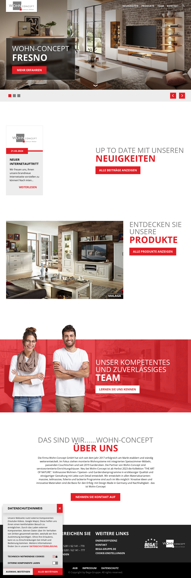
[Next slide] (182, 96)
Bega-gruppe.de (106, 549)
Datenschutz (109, 568)
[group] (95, 260)
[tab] (9, 95)
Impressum (89, 568)
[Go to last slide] (173, 96)
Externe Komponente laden (24, 563)
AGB (75, 568)
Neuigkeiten (130, 6)
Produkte (147, 6)
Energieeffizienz (106, 540)
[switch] (55, 563)
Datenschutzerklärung (43, 546)
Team (160, 6)
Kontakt (172, 6)
